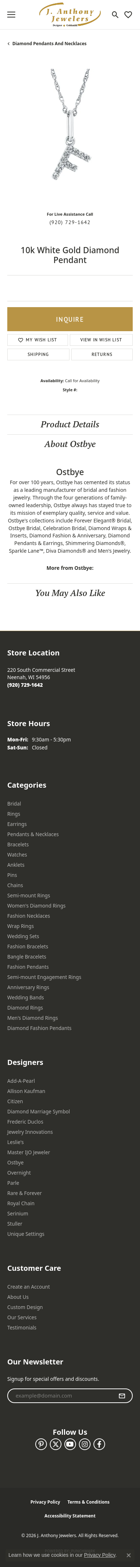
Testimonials (21, 1327)
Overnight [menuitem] (19, 1172)
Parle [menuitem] (13, 1182)
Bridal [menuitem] (14, 803)
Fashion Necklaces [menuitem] (28, 915)
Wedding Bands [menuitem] (25, 997)
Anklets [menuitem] (15, 864)
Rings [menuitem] (13, 813)
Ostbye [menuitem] (15, 1162)
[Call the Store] (25, 684)
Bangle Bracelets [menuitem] (26, 956)
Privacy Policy (45, 1502)
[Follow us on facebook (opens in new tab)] (99, 1444)
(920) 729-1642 (70, 222)
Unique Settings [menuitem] (25, 1233)
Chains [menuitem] (15, 885)
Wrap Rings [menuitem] (20, 925)
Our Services (22, 1317)
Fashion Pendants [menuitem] (28, 966)
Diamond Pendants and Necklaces (49, 43)
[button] (115, 14)
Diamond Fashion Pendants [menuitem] (39, 1028)
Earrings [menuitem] (17, 823)
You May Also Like (70, 593)
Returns (102, 354)
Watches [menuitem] (17, 854)
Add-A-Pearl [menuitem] (21, 1080)
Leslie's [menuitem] (15, 1142)
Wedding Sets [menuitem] (23, 936)
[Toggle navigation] (11, 14)
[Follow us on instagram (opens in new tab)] (85, 1444)
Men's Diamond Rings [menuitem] (32, 1017)
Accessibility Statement (69, 1516)
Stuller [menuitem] (14, 1223)
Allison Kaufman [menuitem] (26, 1091)
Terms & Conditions (88, 1502)
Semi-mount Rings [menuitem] (28, 895)
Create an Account (28, 1286)
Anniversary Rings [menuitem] (28, 987)
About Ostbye (70, 444)
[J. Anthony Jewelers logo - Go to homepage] (70, 14)
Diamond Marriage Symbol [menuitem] (38, 1111)
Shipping (38, 354)
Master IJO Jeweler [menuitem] (28, 1152)
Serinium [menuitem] (17, 1213)
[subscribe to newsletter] (122, 1395)
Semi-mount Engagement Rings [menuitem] (44, 977)
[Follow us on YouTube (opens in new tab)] (70, 1444)
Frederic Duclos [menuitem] (25, 1121)
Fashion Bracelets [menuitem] (27, 946)
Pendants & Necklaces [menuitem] (33, 834)
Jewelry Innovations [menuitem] (30, 1131)
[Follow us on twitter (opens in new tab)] (55, 1444)
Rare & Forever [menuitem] (24, 1193)
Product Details (70, 424)
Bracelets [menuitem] (18, 844)
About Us (18, 1296)
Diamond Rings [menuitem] (25, 1007)
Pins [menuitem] (12, 874)
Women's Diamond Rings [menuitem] (36, 905)
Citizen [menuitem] (15, 1101)
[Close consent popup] (129, 1555)
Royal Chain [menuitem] (21, 1203)
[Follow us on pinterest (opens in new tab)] (41, 1444)
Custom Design (25, 1307)
